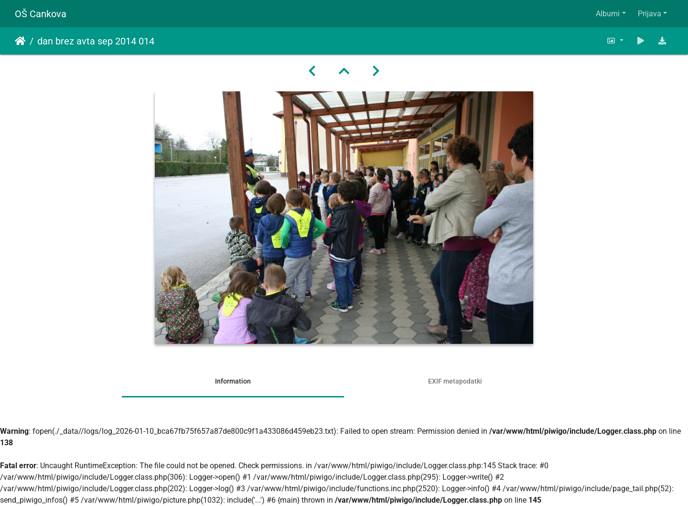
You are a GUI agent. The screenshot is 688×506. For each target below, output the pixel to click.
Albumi (608, 13)
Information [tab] (233, 381)
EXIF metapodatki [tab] (455, 381)
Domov (20, 41)
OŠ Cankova (40, 14)
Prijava (649, 13)
